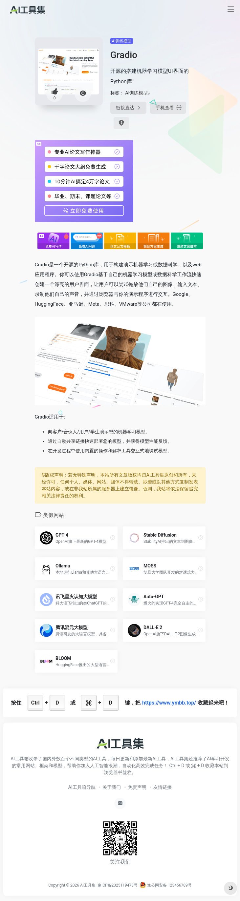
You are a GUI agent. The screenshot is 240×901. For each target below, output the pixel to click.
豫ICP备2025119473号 (118, 885)
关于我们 (111, 787)
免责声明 (137, 787)
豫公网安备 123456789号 (166, 885)
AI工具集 (88, 885)
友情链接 (162, 787)
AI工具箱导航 (82, 787)
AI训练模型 (121, 41)
